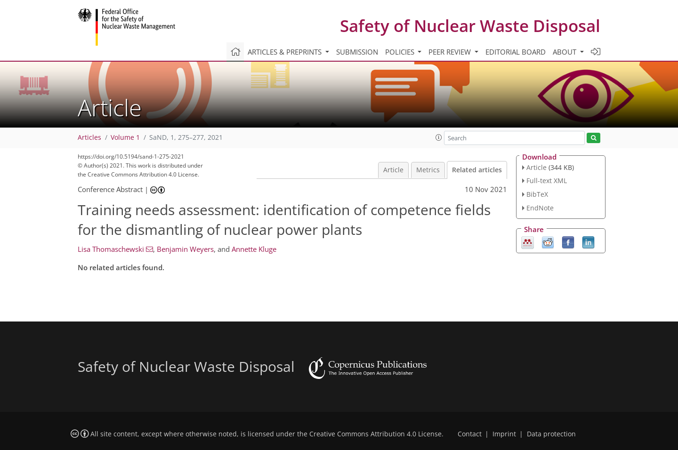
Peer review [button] (450, 51)
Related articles (477, 170)
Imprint (504, 434)
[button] (439, 137)
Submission (357, 51)
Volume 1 (125, 137)
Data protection (551, 434)
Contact (470, 434)
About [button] (565, 51)
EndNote (540, 207)
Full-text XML (546, 180)
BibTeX (537, 194)
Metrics (428, 170)
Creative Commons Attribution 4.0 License (375, 434)
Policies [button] (400, 51)
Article (393, 170)
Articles (89, 137)
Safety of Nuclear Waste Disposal (470, 26)
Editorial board (515, 51)
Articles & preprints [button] (285, 51)
